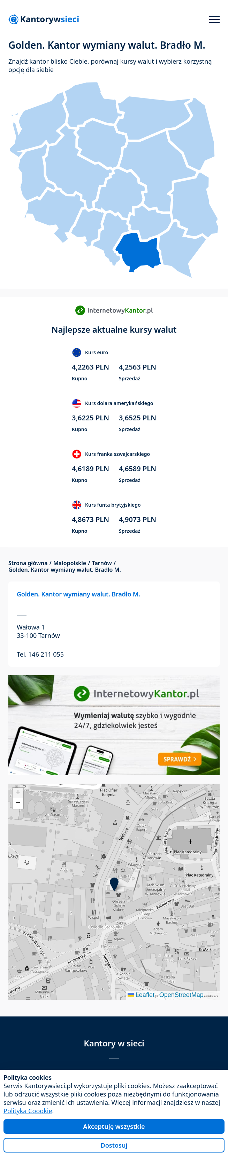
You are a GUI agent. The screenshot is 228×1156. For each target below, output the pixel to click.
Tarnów (102, 563)
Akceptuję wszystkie (114, 1126)
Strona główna (28, 563)
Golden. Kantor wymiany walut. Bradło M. (78, 594)
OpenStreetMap (181, 994)
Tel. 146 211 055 (40, 654)
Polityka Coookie (27, 1111)
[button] (114, 884)
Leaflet (141, 994)
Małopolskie (69, 563)
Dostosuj (113, 1145)
